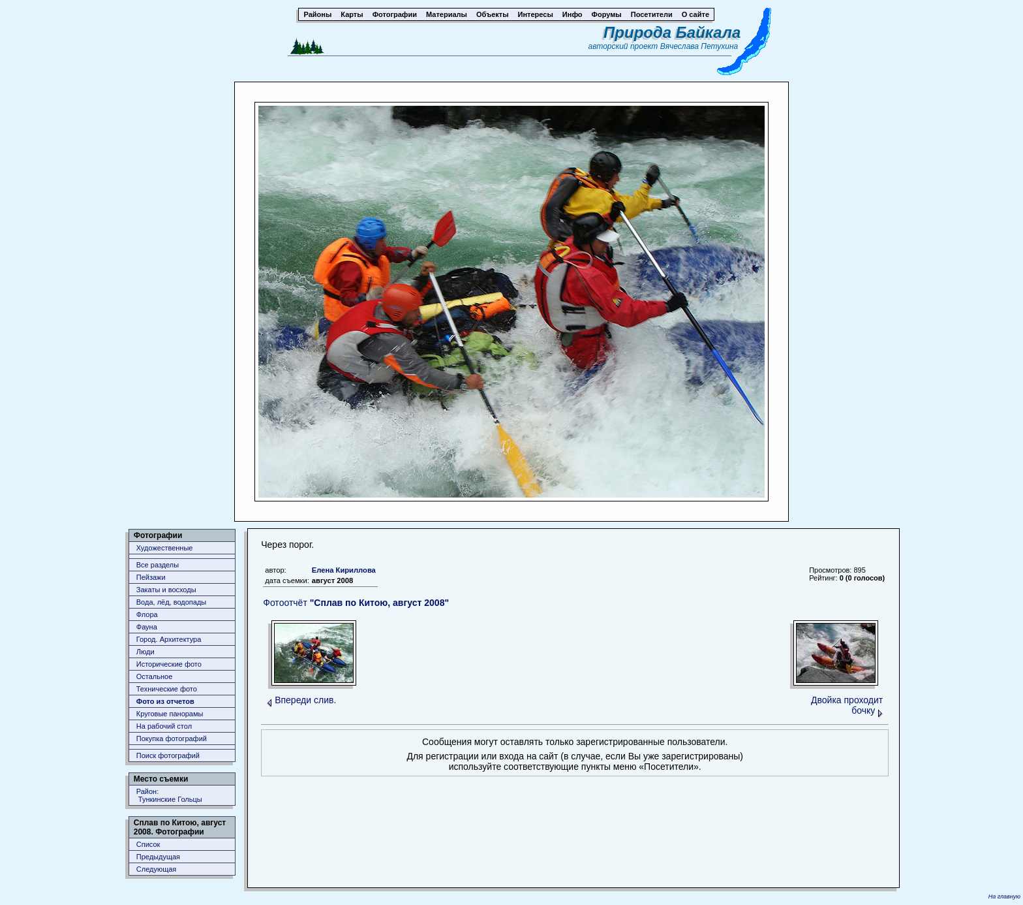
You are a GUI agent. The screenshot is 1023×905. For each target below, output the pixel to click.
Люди (145, 652)
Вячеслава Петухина (699, 46)
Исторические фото (169, 664)
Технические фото (166, 689)
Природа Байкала (672, 32)
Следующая (156, 869)
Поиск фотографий (168, 755)
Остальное (154, 676)
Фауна (146, 627)
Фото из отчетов (165, 701)
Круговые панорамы (170, 714)
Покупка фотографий (171, 738)
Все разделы (157, 565)
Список (148, 844)
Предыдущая (158, 857)
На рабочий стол (164, 726)
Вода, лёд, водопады (171, 602)
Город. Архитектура (169, 639)
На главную (1004, 896)
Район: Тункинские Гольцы (169, 795)
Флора (147, 614)
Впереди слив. (305, 700)
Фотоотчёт (356, 602)
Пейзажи (151, 577)
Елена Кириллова (344, 570)
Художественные (164, 548)
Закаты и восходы (166, 590)
